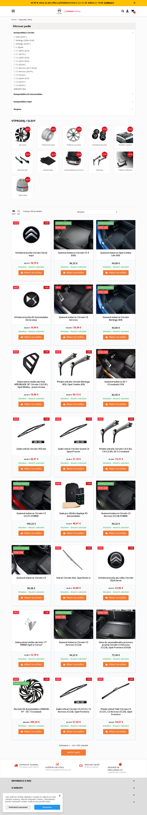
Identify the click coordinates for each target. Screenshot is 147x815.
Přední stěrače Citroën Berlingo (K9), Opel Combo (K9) (73, 383)
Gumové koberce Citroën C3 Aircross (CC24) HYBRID (115, 514)
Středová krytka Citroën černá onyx (31, 254)
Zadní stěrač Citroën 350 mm (31, 448)
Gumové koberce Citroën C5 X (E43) (73, 254)
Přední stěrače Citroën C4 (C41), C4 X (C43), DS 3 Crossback (115, 450)
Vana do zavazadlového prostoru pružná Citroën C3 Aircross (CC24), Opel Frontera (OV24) (116, 645)
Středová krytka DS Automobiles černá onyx (31, 318)
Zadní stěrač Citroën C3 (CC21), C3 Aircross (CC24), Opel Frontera (73, 710)
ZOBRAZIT (109, 2)
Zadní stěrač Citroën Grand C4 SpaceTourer (73, 450)
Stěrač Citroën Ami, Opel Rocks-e (73, 577)
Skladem (97, 212)
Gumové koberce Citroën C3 (31, 577)
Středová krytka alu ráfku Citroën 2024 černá (115, 579)
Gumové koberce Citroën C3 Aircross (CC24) (73, 643)
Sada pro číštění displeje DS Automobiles (73, 514)
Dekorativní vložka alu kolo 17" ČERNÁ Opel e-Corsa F (31, 643)
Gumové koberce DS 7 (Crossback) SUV (115, 383)
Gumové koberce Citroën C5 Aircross (73, 318)
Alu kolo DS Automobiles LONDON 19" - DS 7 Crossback (31, 710)
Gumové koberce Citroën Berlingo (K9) (116, 318)
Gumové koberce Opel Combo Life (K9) (115, 254)
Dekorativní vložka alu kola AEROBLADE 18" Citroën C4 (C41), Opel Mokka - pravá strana (31, 384)
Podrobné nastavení (18, 807)
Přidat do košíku (31, 272)
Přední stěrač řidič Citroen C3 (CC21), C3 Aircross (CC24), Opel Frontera (116, 712)
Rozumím (47, 807)
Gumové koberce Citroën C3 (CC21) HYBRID (31, 514)
